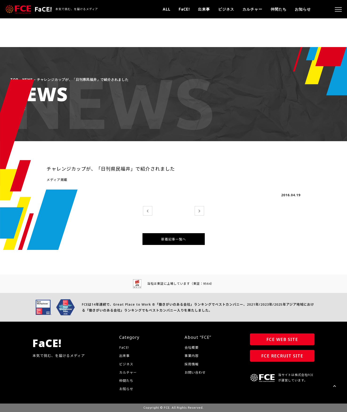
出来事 (204, 9)
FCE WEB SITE (282, 339)
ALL (166, 9)
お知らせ (303, 9)
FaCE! (184, 9)
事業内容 (192, 355)
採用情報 (192, 364)
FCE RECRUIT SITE (282, 356)
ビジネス (226, 9)
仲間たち (279, 9)
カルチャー (252, 9)
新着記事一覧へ (173, 239)
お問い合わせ (195, 372)
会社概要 (192, 347)
